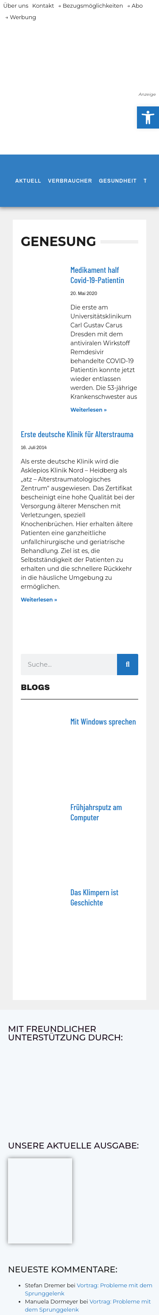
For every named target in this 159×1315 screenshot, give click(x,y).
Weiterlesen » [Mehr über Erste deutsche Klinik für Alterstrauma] (39, 599)
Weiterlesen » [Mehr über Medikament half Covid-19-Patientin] (88, 410)
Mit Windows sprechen (103, 721)
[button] (148, 117)
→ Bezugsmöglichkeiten (90, 5)
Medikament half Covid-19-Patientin (97, 274)
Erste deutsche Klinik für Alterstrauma (77, 434)
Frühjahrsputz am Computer (96, 812)
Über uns (15, 5)
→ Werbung (20, 17)
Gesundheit (118, 181)
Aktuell (28, 181)
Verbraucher (70, 181)
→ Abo (135, 5)
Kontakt (43, 5)
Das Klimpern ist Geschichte (94, 897)
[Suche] (127, 664)
